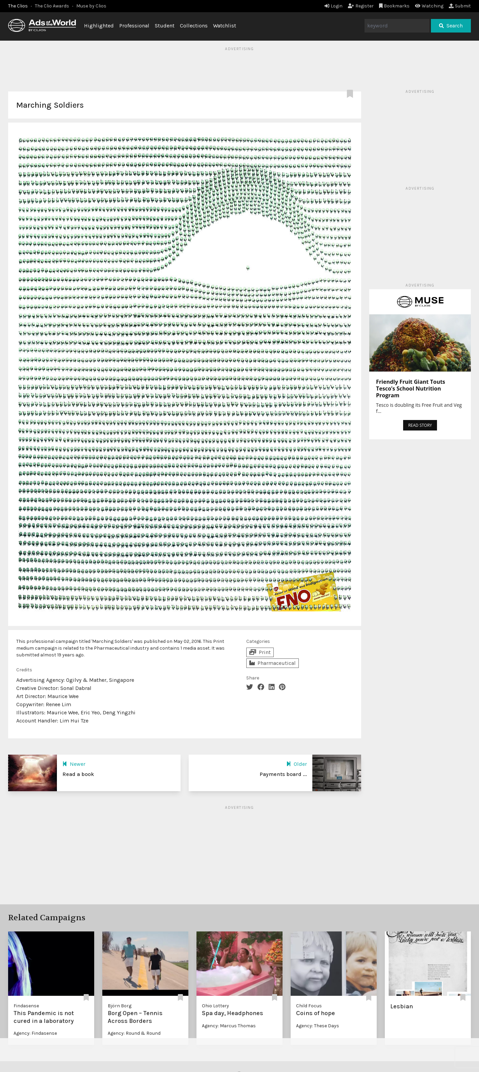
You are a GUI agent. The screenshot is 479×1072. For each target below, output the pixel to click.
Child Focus (309, 1006)
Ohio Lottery (215, 1006)
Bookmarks (394, 6)
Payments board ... (283, 774)
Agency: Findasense (35, 1033)
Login (333, 6)
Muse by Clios (91, 6)
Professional (134, 25)
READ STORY (420, 425)
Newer (73, 764)
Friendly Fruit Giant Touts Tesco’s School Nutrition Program (410, 388)
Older (296, 764)
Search (451, 25)
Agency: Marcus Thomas (229, 1026)
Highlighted (99, 25)
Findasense (26, 1006)
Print (260, 652)
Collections (194, 25)
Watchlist (224, 25)
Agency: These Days (317, 1026)
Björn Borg (119, 1006)
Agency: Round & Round (134, 1033)
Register (361, 6)
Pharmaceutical (272, 663)
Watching (429, 6)
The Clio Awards (52, 6)
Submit (460, 6)
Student (164, 25)
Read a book (78, 774)
